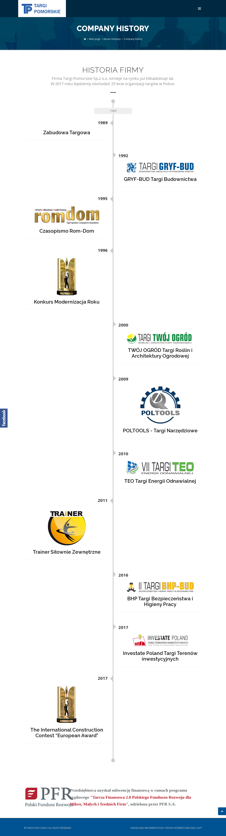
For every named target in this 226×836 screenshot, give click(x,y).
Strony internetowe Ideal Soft (183, 828)
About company (112, 39)
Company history (133, 39)
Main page (94, 39)
